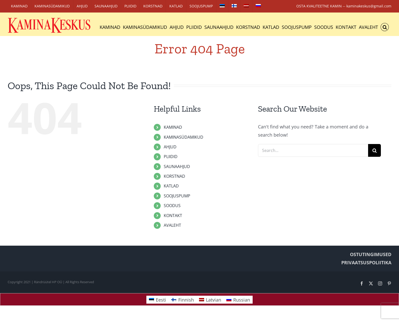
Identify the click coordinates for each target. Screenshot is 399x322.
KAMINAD (173, 127)
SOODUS (172, 205)
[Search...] (313, 150)
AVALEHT (172, 225)
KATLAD (171, 186)
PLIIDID (171, 156)
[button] (385, 27)
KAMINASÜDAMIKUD (183, 137)
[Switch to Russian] (258, 6)
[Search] (374, 150)
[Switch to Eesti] (157, 300)
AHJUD (170, 147)
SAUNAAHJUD (177, 166)
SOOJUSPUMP (177, 196)
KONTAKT (173, 215)
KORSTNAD (174, 176)
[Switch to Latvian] (246, 6)
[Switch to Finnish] (234, 6)
